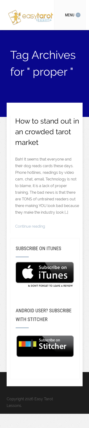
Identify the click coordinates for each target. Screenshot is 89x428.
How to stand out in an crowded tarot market (47, 132)
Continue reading (30, 226)
